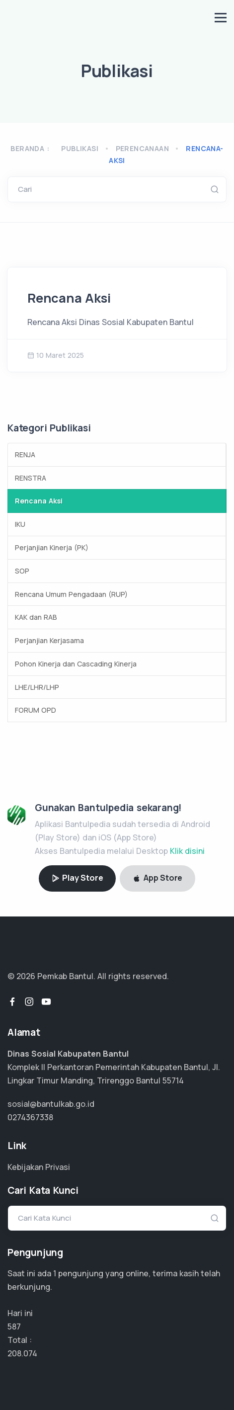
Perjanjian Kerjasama (49, 640)
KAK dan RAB (36, 617)
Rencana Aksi (69, 298)
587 (14, 1326)
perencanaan (142, 148)
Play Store (77, 877)
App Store (157, 877)
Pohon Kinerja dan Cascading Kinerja (76, 663)
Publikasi (79, 148)
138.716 (20, 1353)
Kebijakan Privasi (38, 1166)
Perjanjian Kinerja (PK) (51, 547)
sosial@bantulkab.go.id (50, 1103)
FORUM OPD (35, 710)
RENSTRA (30, 478)
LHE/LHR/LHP (37, 687)
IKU (20, 524)
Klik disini (187, 850)
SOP (22, 571)
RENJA (25, 454)
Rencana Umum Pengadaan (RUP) (71, 594)
